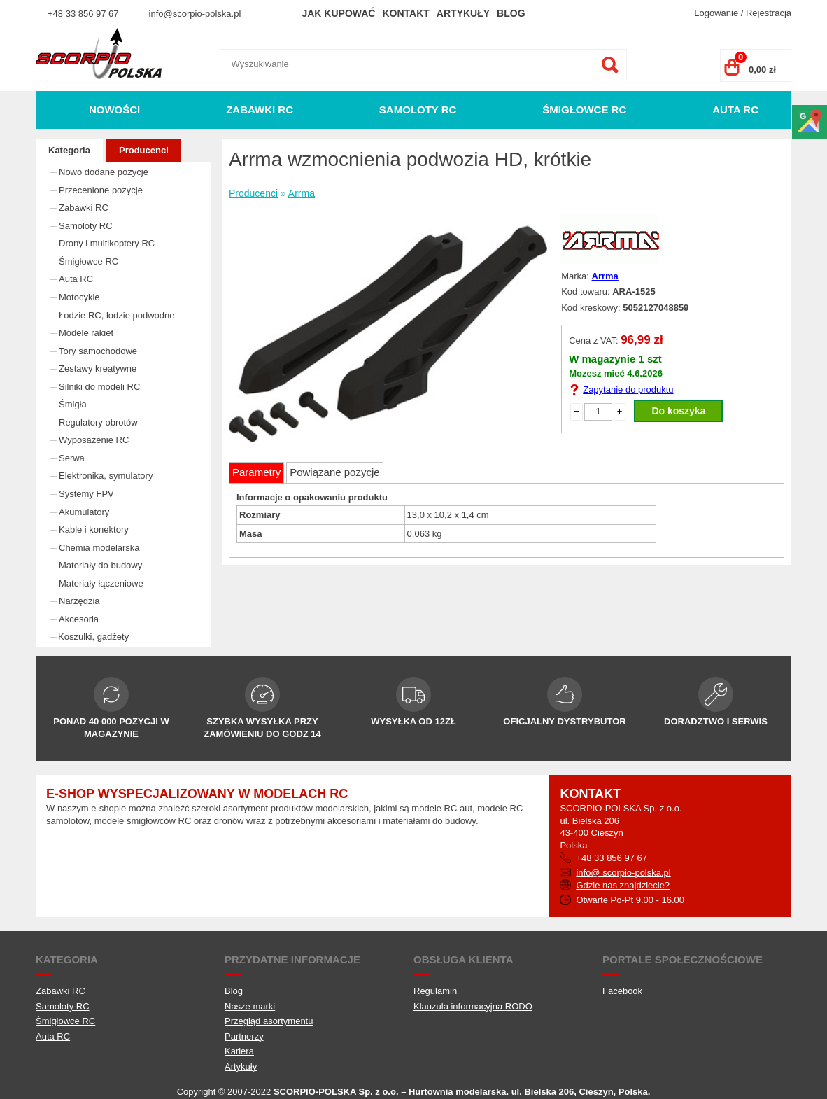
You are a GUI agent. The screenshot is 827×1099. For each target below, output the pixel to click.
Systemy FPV (86, 494)
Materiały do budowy (100, 565)
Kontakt (405, 13)
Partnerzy (244, 1036)
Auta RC (735, 109)
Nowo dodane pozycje (103, 172)
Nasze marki (250, 1006)
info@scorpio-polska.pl (195, 13)
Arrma (301, 193)
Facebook (622, 991)
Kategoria (69, 150)
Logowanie (716, 13)
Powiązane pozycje (334, 472)
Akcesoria (79, 619)
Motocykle (79, 297)
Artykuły (463, 13)
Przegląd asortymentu (269, 1021)
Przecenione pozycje (101, 190)
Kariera (239, 1051)
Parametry (256, 472)
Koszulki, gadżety (93, 636)
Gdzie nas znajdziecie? (623, 885)
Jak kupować (338, 13)
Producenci (144, 150)
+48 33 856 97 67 (83, 13)
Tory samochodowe (98, 351)
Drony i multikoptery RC (107, 243)
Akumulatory (84, 512)
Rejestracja (768, 13)
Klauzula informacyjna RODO (473, 1006)
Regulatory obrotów (98, 422)
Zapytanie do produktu (628, 389)
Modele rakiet (86, 333)
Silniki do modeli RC (99, 387)
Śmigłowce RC (584, 109)
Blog (511, 13)
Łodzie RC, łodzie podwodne (117, 315)
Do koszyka (678, 410)
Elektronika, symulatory (106, 475)
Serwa (72, 458)
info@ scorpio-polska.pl (623, 872)
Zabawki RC (259, 109)
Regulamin (435, 991)
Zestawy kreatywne (97, 368)
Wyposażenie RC (94, 440)
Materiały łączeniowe (101, 583)
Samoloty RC (418, 109)
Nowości (114, 109)
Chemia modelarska (99, 547)
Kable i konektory (94, 529)
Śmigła (73, 404)
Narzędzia (79, 601)
